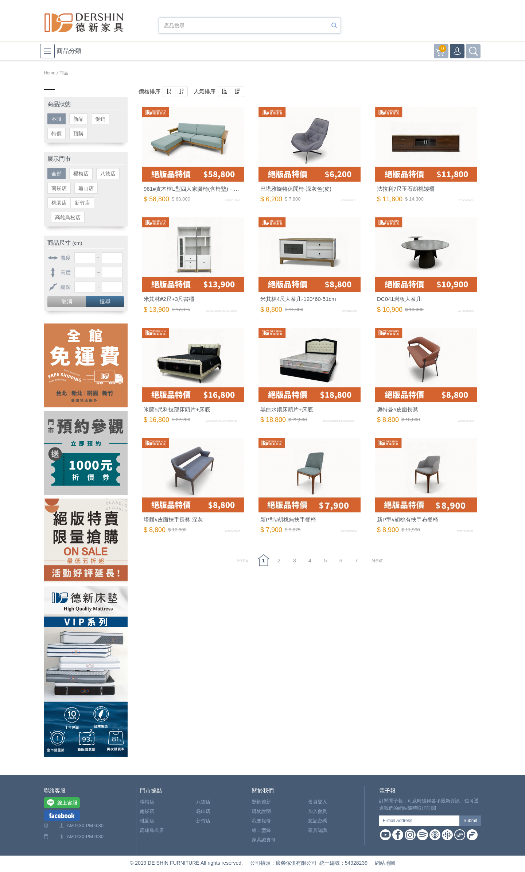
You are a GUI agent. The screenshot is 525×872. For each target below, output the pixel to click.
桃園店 (59, 203)
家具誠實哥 (264, 839)
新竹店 (82, 203)
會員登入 (317, 802)
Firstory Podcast (472, 834)
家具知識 (317, 830)
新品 (78, 119)
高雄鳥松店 (68, 217)
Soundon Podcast (459, 834)
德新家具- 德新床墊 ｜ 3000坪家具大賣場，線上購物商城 (84, 23)
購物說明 (261, 811)
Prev (242, 560)
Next (377, 560)
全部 (56, 174)
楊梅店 (81, 174)
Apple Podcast (434, 834)
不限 (56, 119)
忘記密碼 (317, 820)
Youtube (385, 834)
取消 (66, 301)
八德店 (108, 174)
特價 (56, 133)
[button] (169, 91)
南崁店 (59, 188)
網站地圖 (385, 863)
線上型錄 (261, 830)
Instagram (410, 834)
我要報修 (261, 820)
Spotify (422, 834)
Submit (470, 820)
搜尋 (105, 301)
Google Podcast (447, 834)
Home (49, 72)
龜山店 (86, 188)
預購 (78, 133)
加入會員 (317, 811)
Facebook (397, 834)
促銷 (100, 119)
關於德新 (261, 802)
